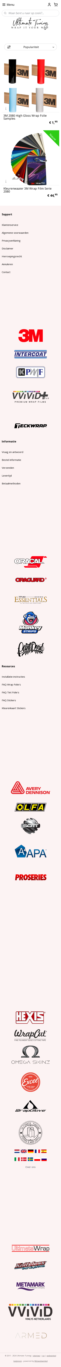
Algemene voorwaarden (15, 232)
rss (43, 1355)
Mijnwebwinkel (41, 1361)
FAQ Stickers (9, 700)
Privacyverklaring (11, 240)
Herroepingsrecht (12, 256)
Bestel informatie (11, 459)
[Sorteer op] (30, 47)
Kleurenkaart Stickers (14, 708)
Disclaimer (7, 248)
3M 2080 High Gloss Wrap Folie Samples (25, 117)
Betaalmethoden (11, 483)
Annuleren (7, 264)
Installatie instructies (13, 676)
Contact (6, 272)
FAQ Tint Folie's (10, 692)
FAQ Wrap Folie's (11, 684)
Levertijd (7, 475)
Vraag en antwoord (12, 452)
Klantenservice (10, 224)
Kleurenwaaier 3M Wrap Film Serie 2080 (27, 190)
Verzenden (8, 467)
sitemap (36, 1355)
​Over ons (30, 1167)
